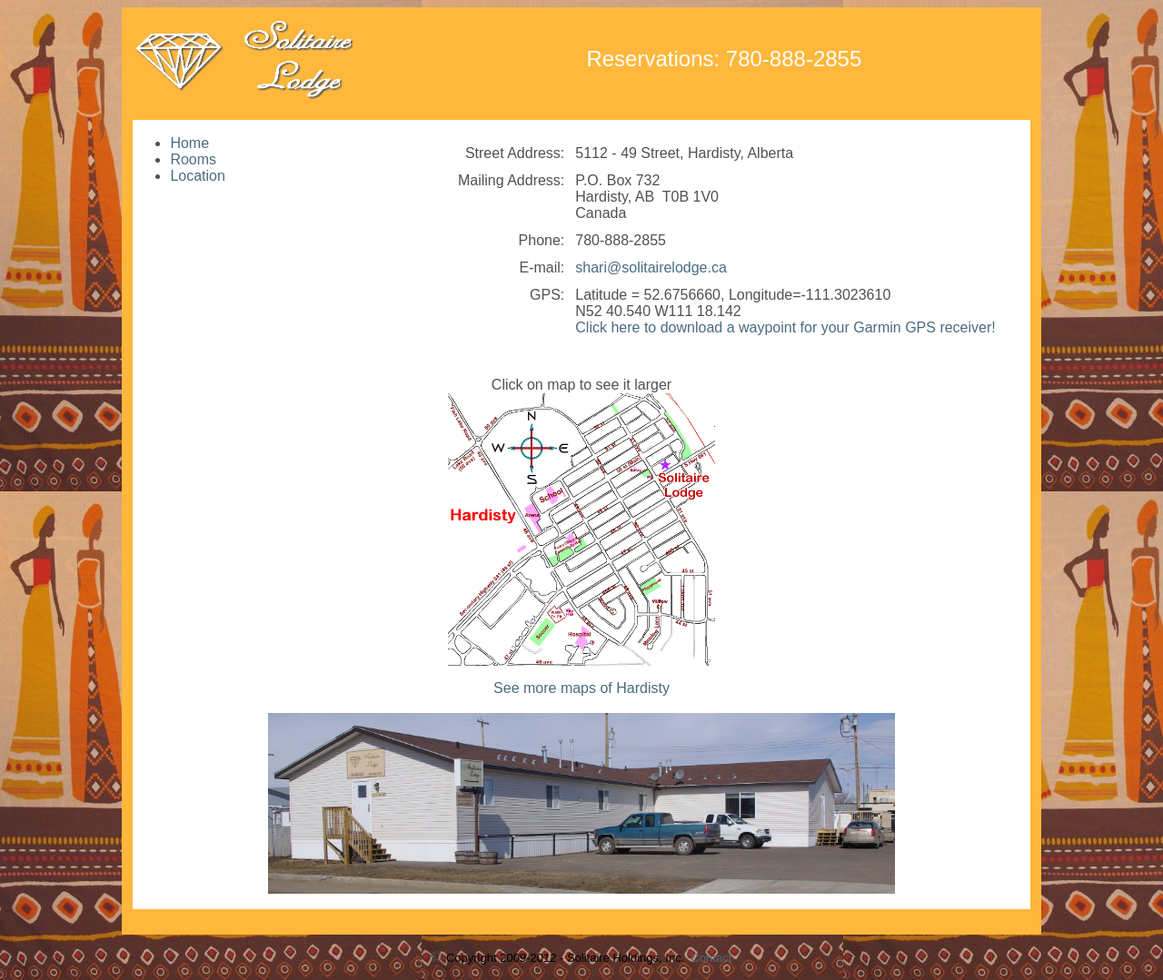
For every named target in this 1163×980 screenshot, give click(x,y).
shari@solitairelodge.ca (651, 267)
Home (189, 143)
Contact (711, 958)
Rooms (193, 159)
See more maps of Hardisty (581, 688)
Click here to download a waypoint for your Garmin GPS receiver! (785, 327)
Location (197, 175)
